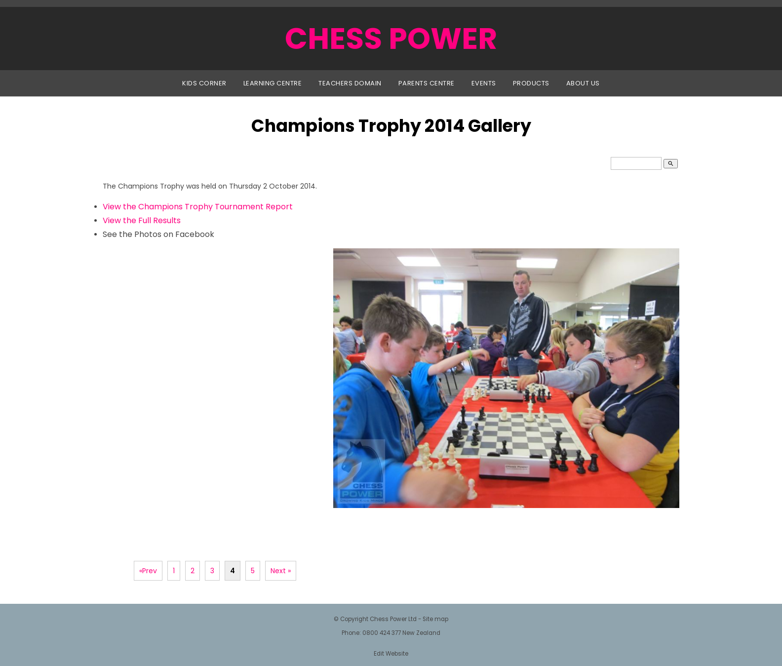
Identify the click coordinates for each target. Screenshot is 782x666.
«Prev (148, 571)
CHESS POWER (391, 38)
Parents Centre (426, 83)
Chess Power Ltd (393, 619)
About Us (583, 83)
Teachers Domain (350, 83)
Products (531, 83)
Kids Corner (204, 83)
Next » (281, 571)
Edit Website (391, 654)
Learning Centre (272, 83)
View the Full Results (142, 220)
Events (483, 83)
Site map (435, 619)
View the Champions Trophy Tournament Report (198, 206)
